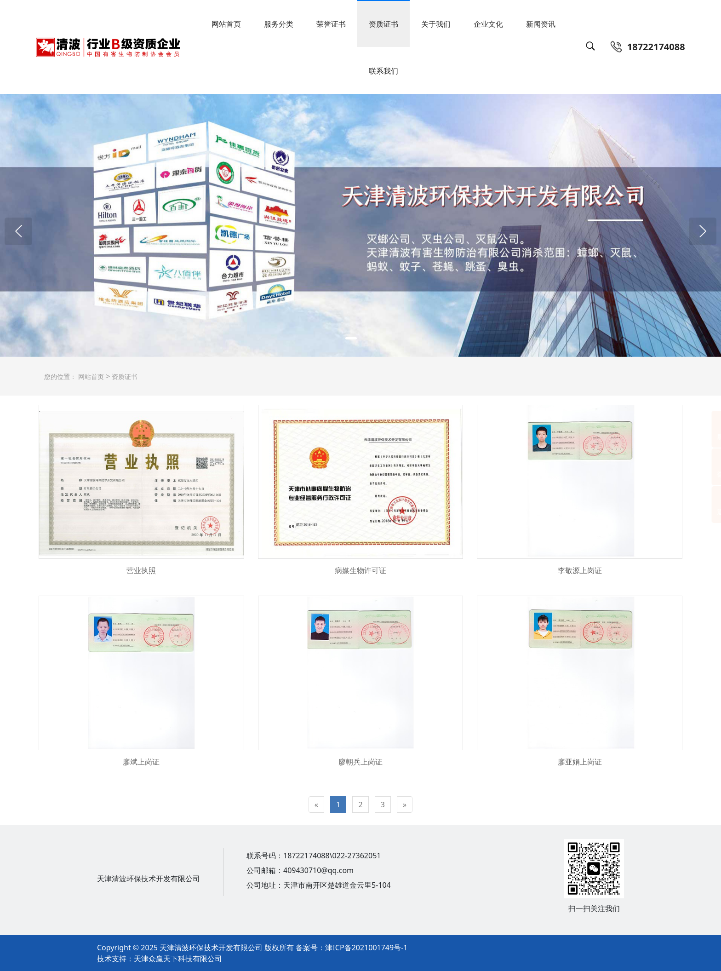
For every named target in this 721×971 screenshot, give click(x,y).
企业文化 (488, 24)
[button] (18, 231)
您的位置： (60, 376)
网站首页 (226, 24)
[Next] (404, 804)
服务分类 (278, 24)
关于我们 (436, 24)
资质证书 (383, 24)
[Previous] (316, 804)
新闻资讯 (540, 24)
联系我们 (383, 71)
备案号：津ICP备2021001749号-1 (350, 947)
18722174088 (656, 46)
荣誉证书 (331, 24)
